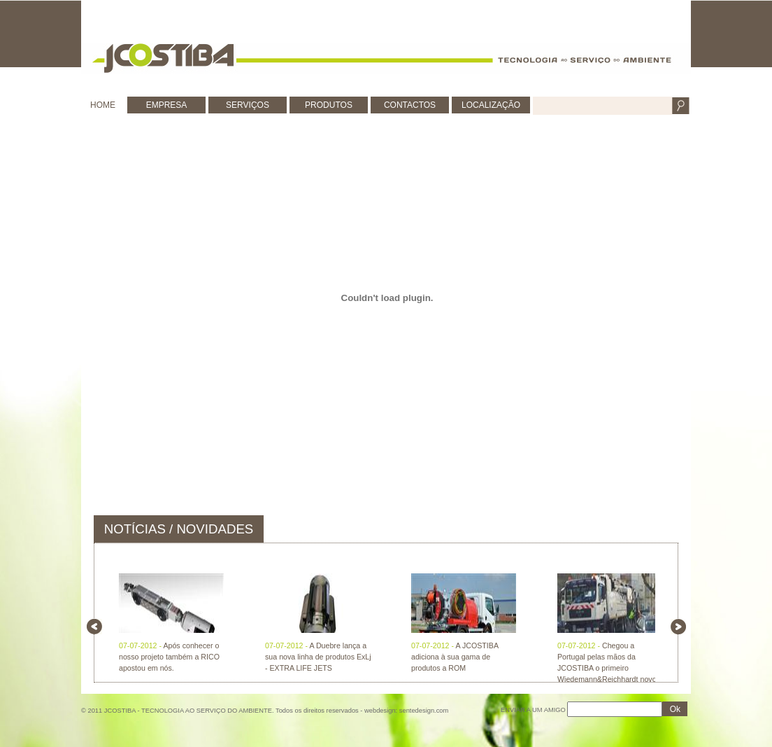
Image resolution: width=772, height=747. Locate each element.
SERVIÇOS (247, 105)
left (94, 626)
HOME (102, 105)
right (678, 626)
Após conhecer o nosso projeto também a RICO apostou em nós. (169, 656)
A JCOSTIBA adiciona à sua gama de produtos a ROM (454, 656)
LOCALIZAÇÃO (491, 105)
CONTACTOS (410, 105)
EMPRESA (166, 105)
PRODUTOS (328, 105)
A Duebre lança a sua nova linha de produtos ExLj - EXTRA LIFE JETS (318, 656)
